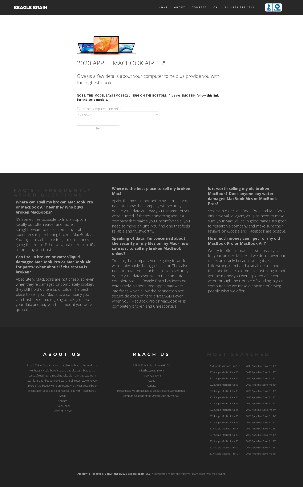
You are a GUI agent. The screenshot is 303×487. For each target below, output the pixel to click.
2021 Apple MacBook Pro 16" (261, 428)
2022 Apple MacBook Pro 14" (261, 409)
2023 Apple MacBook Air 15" (224, 409)
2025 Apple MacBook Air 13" (224, 403)
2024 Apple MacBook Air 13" (224, 397)
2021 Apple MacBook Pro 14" (261, 403)
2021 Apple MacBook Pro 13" (261, 391)
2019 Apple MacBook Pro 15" (261, 372)
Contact (199, 7)
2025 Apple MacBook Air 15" (224, 422)
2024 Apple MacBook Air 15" (224, 416)
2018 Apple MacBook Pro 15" (261, 365)
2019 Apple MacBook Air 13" (224, 434)
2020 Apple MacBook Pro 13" (225, 365)
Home (163, 7)
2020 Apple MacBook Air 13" (224, 372)
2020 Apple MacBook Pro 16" (261, 378)
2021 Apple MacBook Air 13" (224, 378)
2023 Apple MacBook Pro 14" (261, 416)
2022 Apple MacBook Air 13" (224, 384)
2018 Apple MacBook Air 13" (224, 441)
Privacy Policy (62, 406)
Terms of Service (62, 411)
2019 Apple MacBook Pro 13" (225, 453)
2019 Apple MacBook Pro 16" (225, 428)
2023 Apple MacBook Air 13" (224, 391)
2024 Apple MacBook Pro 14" (261, 422)
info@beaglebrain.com (151, 370)
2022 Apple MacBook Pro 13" (261, 397)
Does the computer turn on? (99, 108)
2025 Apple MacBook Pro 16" (261, 453)
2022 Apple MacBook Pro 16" (261, 434)
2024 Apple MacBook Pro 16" (261, 447)
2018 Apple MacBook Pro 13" (225, 447)
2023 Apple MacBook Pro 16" (261, 441)
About (179, 7)
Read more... (89, 391)
